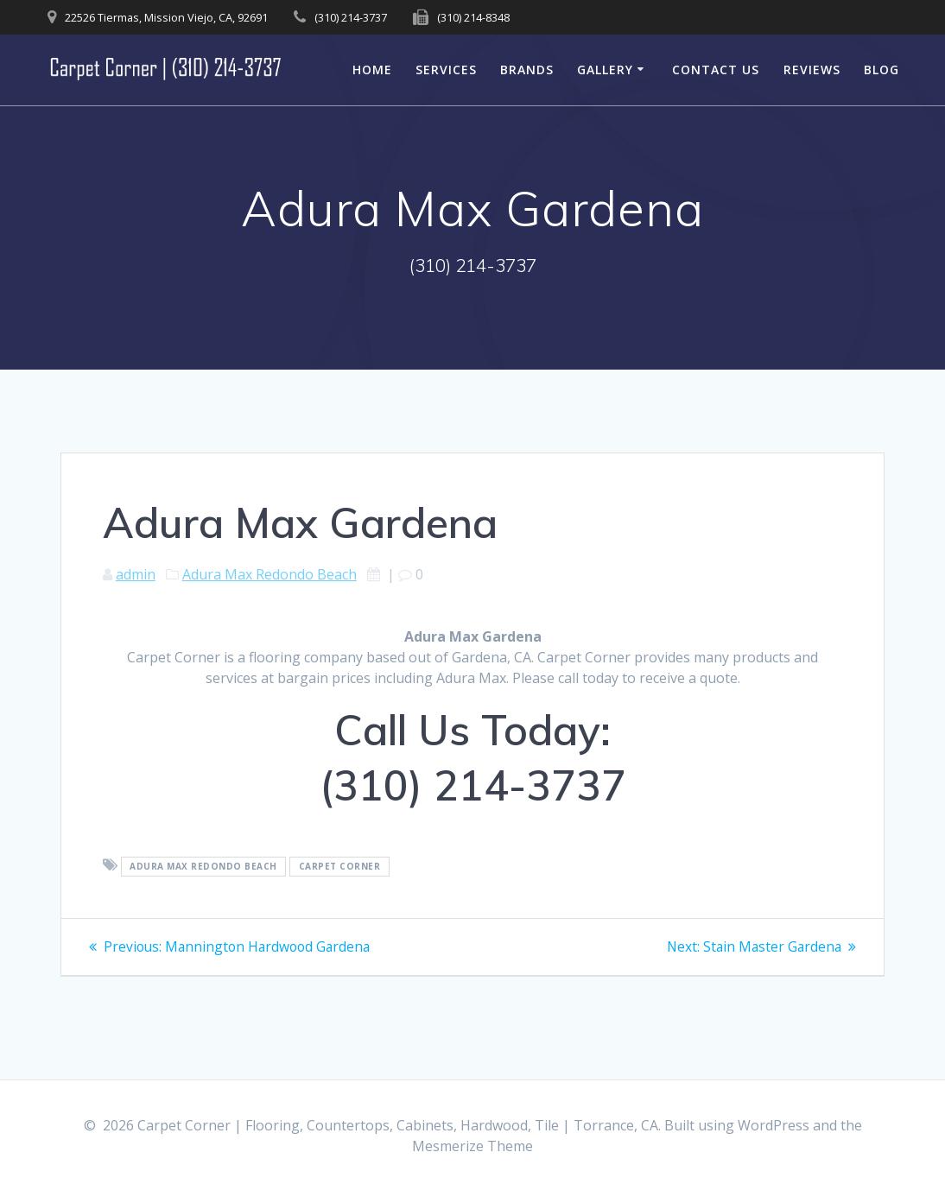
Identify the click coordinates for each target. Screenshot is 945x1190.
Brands (527, 69)
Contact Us (715, 69)
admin (135, 574)
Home (372, 69)
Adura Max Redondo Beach (269, 574)
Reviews (811, 69)
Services (446, 69)
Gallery (605, 69)
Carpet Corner (340, 866)
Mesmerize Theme (472, 1145)
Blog (881, 69)
